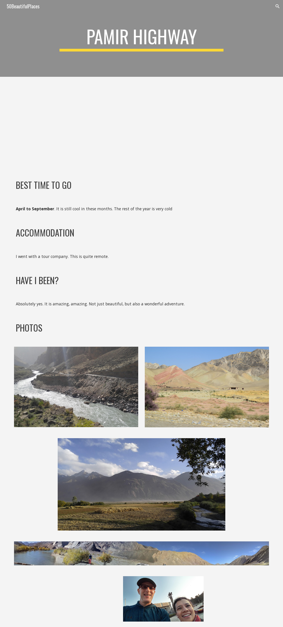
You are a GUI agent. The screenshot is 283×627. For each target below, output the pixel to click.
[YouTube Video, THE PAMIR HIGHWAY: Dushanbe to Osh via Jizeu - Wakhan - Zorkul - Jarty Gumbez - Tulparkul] (141, 124)
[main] (141, 38)
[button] (277, 6)
